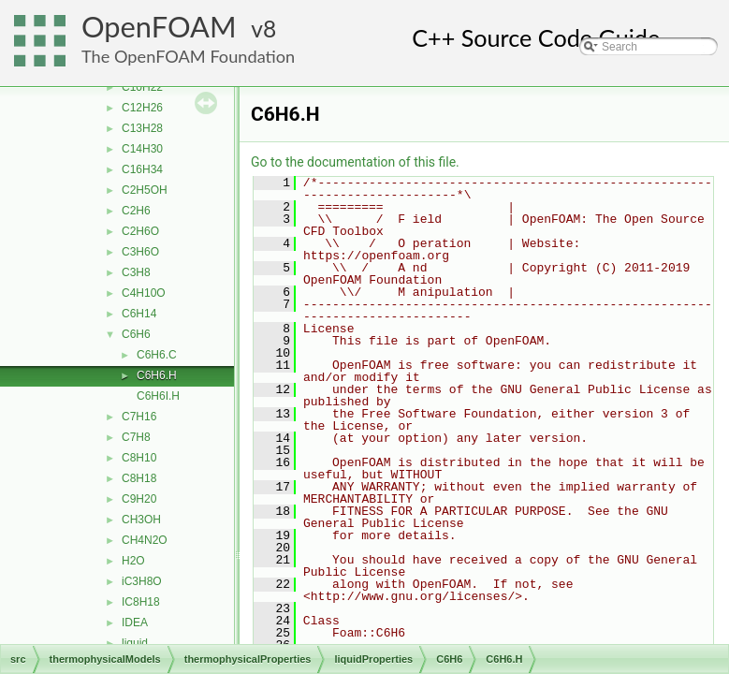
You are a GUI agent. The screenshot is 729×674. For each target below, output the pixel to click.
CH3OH (141, 519)
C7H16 (139, 416)
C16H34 (142, 169)
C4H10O (144, 293)
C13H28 (142, 128)
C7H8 (136, 437)
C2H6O (140, 231)
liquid (135, 643)
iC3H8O (142, 581)
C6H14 (139, 313)
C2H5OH (145, 190)
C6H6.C (157, 354)
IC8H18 (141, 601)
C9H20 (139, 499)
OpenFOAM (159, 26)
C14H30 (142, 148)
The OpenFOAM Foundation (188, 56)
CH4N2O (145, 540)
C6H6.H (157, 375)
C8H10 (139, 457)
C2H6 (136, 210)
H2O (133, 560)
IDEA (135, 622)
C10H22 (142, 87)
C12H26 (142, 107)
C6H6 (136, 334)
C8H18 (139, 478)
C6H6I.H (158, 396)
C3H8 (136, 272)
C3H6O (140, 251)
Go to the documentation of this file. (355, 161)
